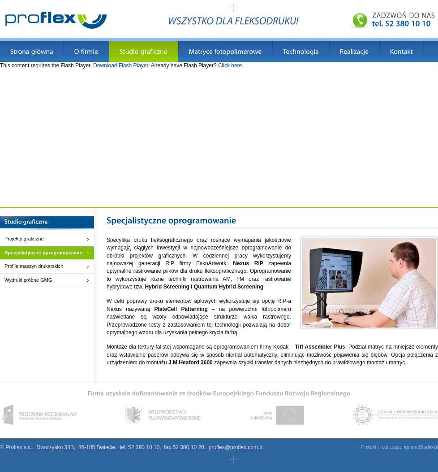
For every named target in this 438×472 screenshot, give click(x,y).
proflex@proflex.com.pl (236, 447)
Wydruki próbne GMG (28, 280)
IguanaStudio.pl (421, 447)
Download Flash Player (120, 65)
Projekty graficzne (23, 238)
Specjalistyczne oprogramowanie (43, 252)
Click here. (231, 65)
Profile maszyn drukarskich (33, 266)
